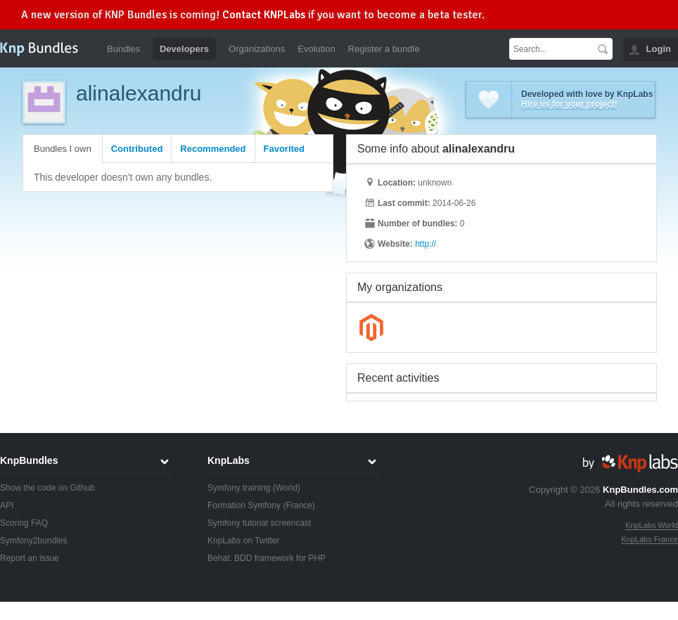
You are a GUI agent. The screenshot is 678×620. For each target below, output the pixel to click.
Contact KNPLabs (263, 15)
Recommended (212, 148)
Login (658, 49)
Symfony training (238, 488)
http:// (425, 244)
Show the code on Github (47, 488)
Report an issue (29, 558)
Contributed (137, 148)
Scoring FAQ (24, 523)
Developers (184, 49)
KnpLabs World (651, 525)
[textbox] (551, 49)
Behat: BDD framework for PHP (266, 558)
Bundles (123, 49)
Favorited (284, 148)
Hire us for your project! (569, 104)
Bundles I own (62, 148)
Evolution (316, 49)
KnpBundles (29, 460)
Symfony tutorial (237, 523)
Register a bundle (384, 49)
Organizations (257, 49)
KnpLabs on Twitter (243, 540)
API (6, 505)
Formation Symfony (244, 505)
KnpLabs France (649, 539)
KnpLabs (228, 460)
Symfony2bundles (33, 540)
